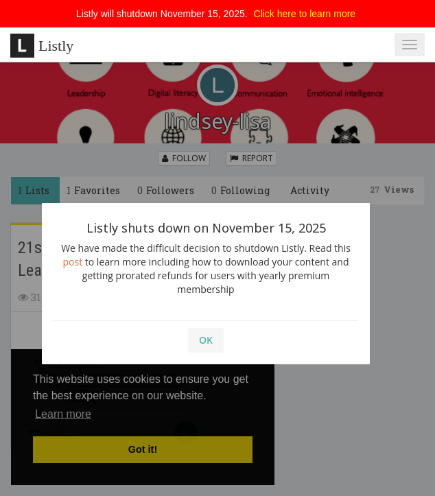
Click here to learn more (305, 13)
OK (206, 339)
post (73, 261)
